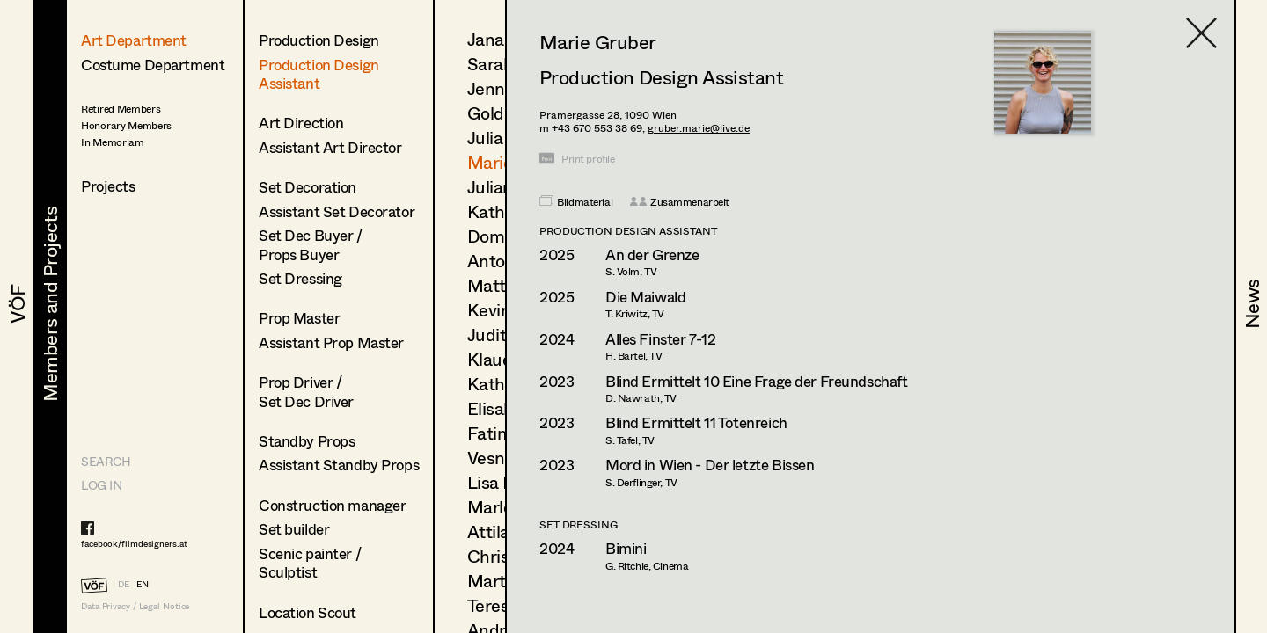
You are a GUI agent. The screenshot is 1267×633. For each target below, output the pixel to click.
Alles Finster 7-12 (660, 339)
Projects (108, 186)
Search (105, 461)
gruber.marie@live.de (699, 128)
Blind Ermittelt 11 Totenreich (696, 422)
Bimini (625, 548)
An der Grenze (652, 254)
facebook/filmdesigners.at (134, 543)
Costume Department (152, 64)
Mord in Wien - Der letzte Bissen (709, 465)
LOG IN (101, 485)
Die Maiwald (645, 297)
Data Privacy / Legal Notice (135, 606)
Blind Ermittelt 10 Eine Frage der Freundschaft (756, 381)
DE (123, 584)
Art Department (134, 40)
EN (142, 584)
